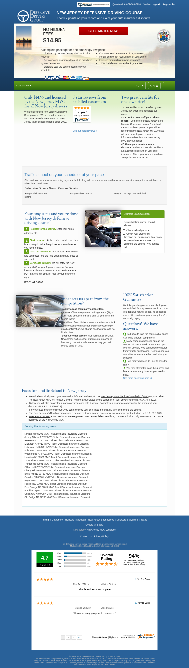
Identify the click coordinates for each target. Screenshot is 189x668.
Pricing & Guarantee (52, 519)
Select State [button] (23, 85)
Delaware (121, 519)
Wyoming (133, 519)
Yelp (101, 524)
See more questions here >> (138, 378)
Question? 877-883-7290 (126, 4)
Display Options (99, 637)
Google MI (91, 524)
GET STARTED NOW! (103, 31)
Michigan (81, 519)
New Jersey (94, 519)
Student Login (151, 4)
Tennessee (108, 519)
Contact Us (86, 536)
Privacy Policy (101, 536)
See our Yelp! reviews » (85, 130)
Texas (144, 519)
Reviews (69, 519)
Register (168, 4)
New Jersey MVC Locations (101, 529)
